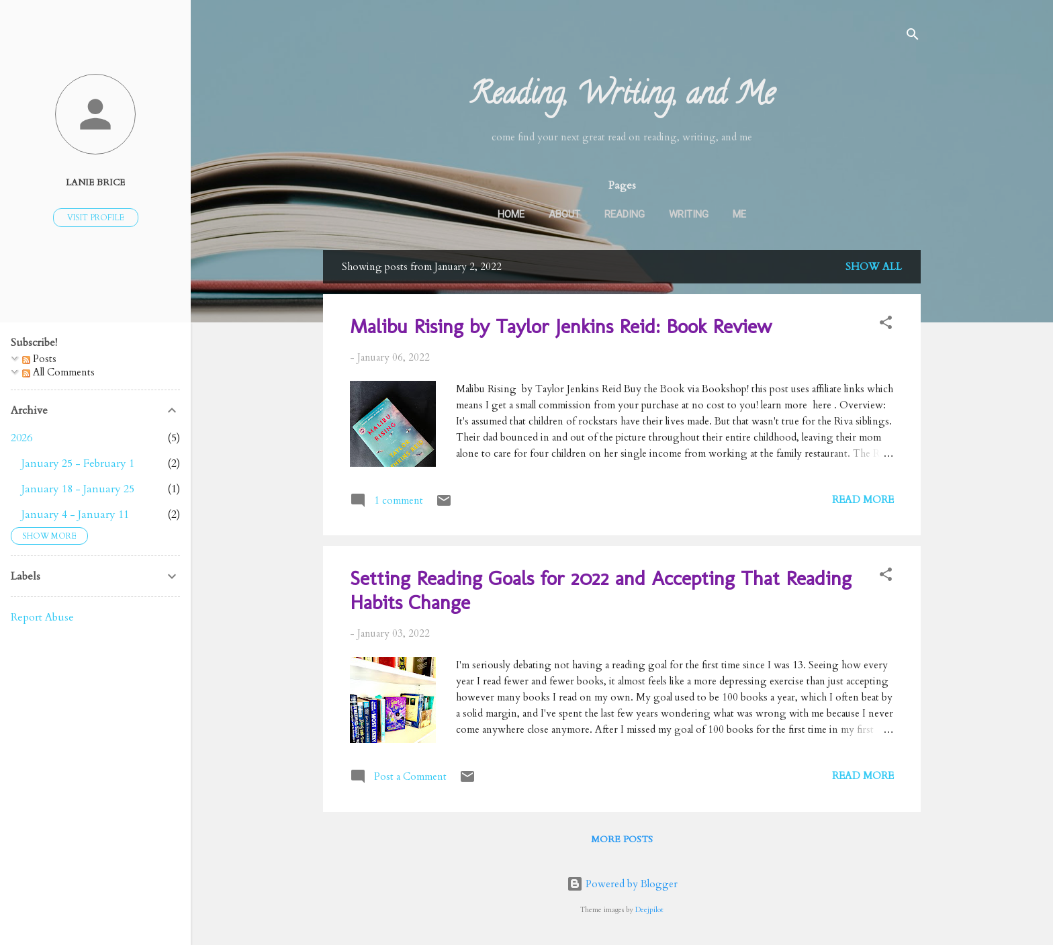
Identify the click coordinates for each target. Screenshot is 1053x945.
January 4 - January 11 (75, 514)
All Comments (58, 372)
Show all (873, 266)
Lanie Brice (95, 183)
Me (739, 214)
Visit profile (95, 217)
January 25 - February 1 (77, 463)
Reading (624, 214)
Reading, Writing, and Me (622, 97)
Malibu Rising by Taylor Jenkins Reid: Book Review (561, 326)
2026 (21, 438)
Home (511, 214)
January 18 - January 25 (77, 489)
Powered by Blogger (622, 884)
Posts (39, 358)
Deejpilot (649, 910)
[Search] (913, 36)
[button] (886, 324)
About (564, 214)
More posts (622, 839)
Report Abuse (42, 617)
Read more (863, 499)
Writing (688, 214)
